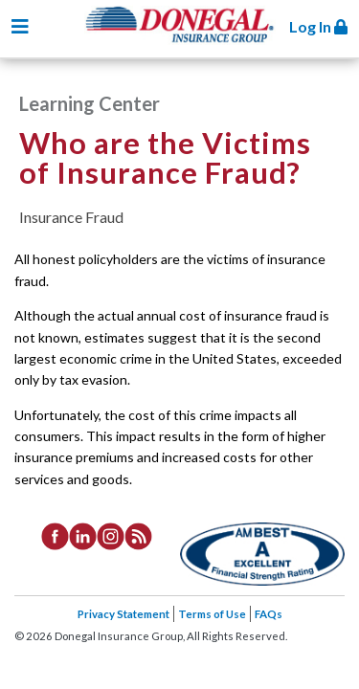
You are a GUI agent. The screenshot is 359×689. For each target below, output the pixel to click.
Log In (318, 26)
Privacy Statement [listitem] (123, 614)
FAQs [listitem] (268, 614)
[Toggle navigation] (20, 26)
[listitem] (55, 535)
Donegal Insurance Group (189, 40)
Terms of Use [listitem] (212, 614)
